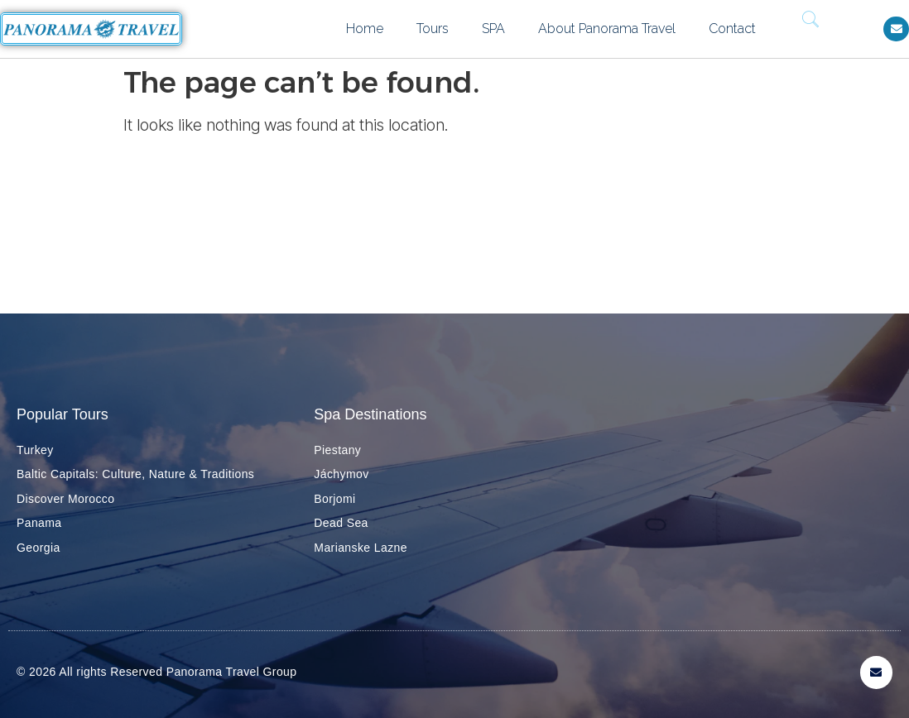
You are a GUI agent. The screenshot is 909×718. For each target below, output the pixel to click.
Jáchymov (341, 474)
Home (364, 28)
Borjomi (334, 498)
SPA (493, 28)
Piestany (337, 450)
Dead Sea (341, 522)
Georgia (38, 547)
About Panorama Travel (607, 28)
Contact (732, 28)
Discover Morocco (65, 498)
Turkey (35, 450)
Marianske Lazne (360, 547)
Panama (39, 522)
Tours (432, 28)
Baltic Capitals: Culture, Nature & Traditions (135, 474)
